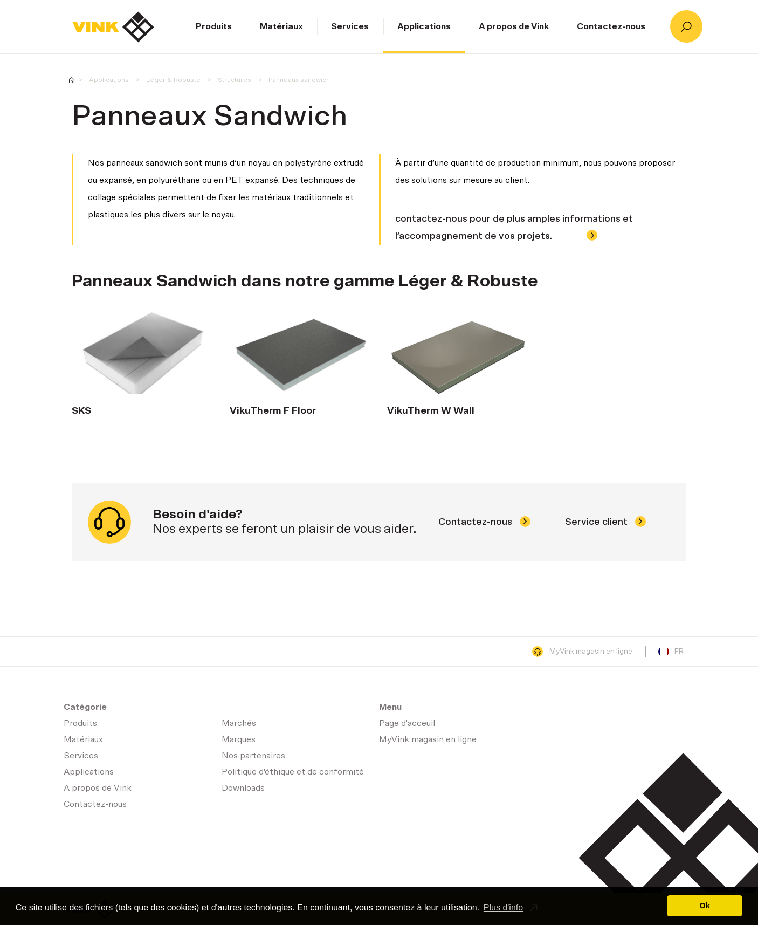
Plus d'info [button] (503, 907)
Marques (239, 739)
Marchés (239, 723)
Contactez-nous (611, 26)
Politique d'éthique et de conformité (293, 772)
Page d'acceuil (113, 27)
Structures (234, 80)
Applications (424, 26)
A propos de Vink (514, 26)
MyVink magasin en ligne (582, 651)
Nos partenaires (253, 755)
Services (350, 26)
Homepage (71, 80)
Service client (605, 522)
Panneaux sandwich (299, 80)
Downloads (243, 788)
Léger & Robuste (173, 80)
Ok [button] (705, 905)
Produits (214, 26)
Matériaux (281, 26)
